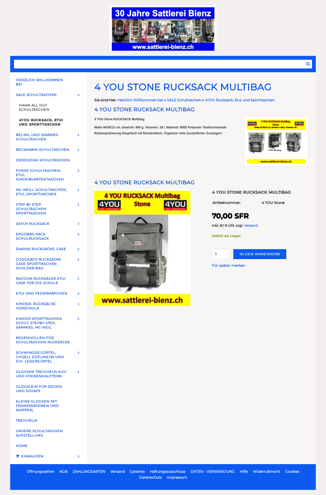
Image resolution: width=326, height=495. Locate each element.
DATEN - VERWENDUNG (213, 471)
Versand (250, 225)
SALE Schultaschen (184, 100)
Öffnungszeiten (40, 471)
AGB (63, 471)
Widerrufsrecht (266, 471)
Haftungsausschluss (167, 471)
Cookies (292, 471)
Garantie (137, 471)
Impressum (177, 477)
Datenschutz (150, 477)
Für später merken (228, 265)
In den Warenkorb (260, 254)
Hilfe (244, 471)
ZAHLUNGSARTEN (89, 471)
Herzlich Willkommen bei (141, 100)
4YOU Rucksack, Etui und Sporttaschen (240, 100)
